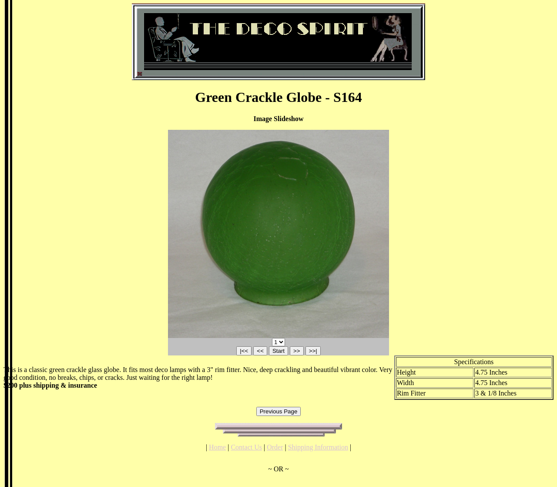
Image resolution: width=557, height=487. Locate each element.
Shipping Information (318, 447)
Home (217, 447)
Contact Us (246, 447)
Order (275, 447)
